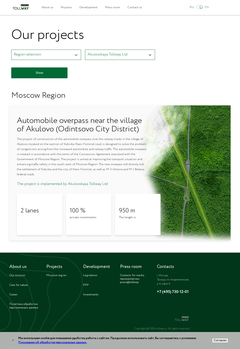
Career (13, 294)
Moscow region (56, 275)
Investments (90, 294)
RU (192, 7)
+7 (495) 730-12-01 (173, 292)
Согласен (220, 340)
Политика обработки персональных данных (23, 306)
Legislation (90, 275)
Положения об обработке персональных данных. (52, 342)
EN (207, 7)
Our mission (17, 275)
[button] (46, 55)
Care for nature (18, 285)
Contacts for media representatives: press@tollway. (132, 278)
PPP (86, 285)
